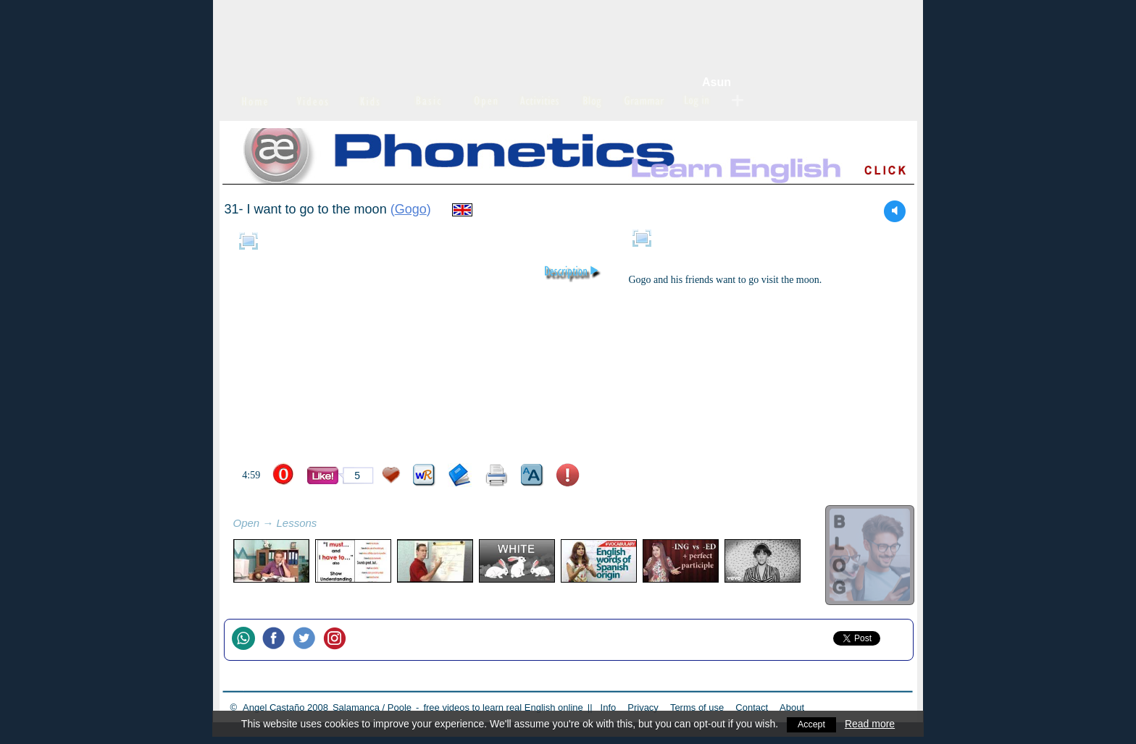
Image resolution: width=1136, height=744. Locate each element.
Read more (871, 724)
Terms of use (697, 707)
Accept (811, 724)
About (792, 707)
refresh (332, 524)
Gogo (411, 209)
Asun (716, 82)
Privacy (643, 707)
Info (609, 707)
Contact (751, 707)
